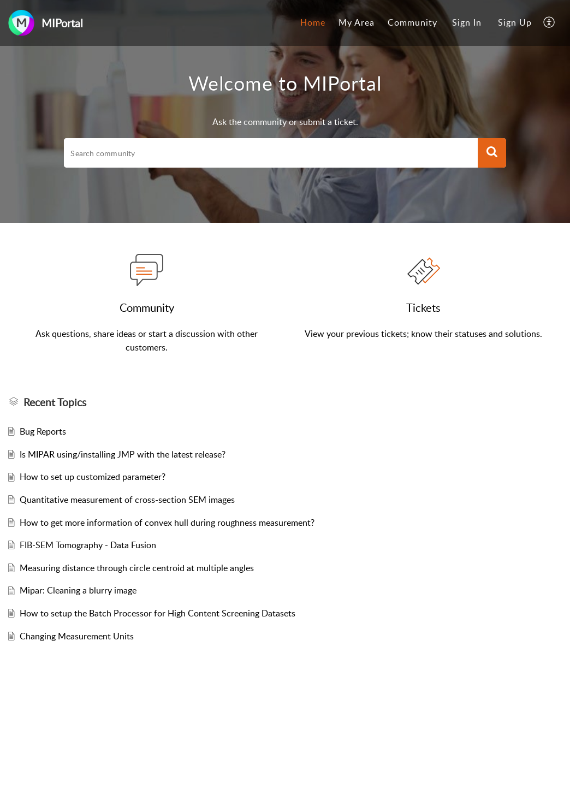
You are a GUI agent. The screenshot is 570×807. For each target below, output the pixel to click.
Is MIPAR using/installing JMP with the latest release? (122, 454)
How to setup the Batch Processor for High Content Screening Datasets (157, 613)
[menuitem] (312, 22)
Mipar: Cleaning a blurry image (78, 590)
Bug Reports (43, 431)
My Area (357, 22)
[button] (549, 22)
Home (312, 22)
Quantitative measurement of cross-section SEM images (127, 500)
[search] (270, 153)
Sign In (467, 22)
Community (412, 22)
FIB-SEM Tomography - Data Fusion (88, 545)
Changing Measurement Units (77, 636)
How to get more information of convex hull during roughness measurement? (167, 523)
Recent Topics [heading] (54, 402)
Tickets (423, 307)
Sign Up (515, 22)
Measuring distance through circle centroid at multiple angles (137, 568)
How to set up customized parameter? (92, 477)
